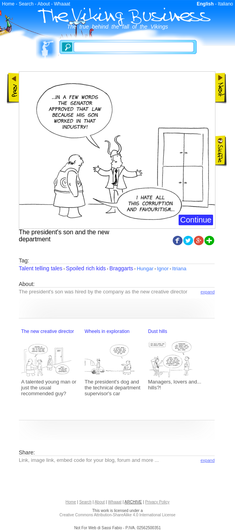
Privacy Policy (157, 502)
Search (26, 4)
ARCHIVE (133, 502)
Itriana (179, 268)
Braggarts (121, 268)
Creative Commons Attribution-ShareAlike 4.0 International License (117, 515)
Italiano (225, 4)
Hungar (145, 268)
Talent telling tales (40, 268)
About (44, 4)
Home (8, 4)
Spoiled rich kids (86, 268)
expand (208, 291)
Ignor (163, 268)
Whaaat (62, 4)
